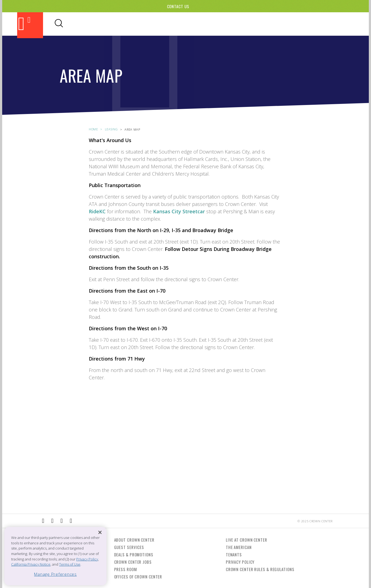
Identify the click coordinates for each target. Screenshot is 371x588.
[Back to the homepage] (30, 25)
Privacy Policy (240, 561)
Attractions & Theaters (122, 23)
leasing (111, 129)
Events (209, 23)
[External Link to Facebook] (43, 521)
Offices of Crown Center (138, 576)
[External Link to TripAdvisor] (61, 521)
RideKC (98, 211)
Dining (162, 23)
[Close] (100, 532)
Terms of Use (69, 564)
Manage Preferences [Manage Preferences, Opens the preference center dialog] (55, 574)
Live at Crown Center (246, 539)
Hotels (230, 23)
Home (93, 129)
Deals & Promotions (133, 554)
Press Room (125, 569)
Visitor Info (258, 23)
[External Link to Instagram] (52, 521)
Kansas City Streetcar (179, 211)
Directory (291, 23)
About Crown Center (134, 539)
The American (239, 547)
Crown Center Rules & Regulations (260, 569)
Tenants (234, 554)
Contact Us (178, 6)
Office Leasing (324, 23)
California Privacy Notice (30, 564)
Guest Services (129, 547)
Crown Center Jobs (133, 561)
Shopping (185, 23)
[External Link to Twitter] (70, 521)
